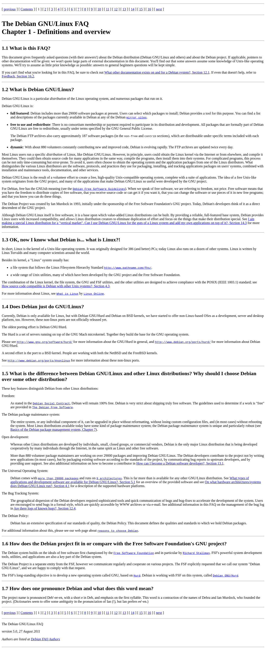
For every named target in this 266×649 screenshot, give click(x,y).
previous (10, 9)
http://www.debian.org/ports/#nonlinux (39, 360)
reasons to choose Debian (118, 531)
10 (99, 9)
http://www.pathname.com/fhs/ (127, 268)
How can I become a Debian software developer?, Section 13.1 (180, 463)
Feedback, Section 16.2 (18, 76)
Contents (27, 9)
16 (149, 9)
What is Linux (67, 293)
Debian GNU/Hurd (225, 575)
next (159, 9)
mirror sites (136, 117)
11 (107, 9)
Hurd (137, 575)
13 (124, 9)
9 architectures (109, 478)
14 (132, 9)
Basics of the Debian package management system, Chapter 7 (53, 429)
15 (141, 9)
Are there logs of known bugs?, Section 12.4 (45, 508)
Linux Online (94, 293)
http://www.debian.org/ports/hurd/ (183, 342)
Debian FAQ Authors (45, 639)
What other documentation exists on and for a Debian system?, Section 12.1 (157, 72)
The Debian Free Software (52, 407)
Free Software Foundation (133, 553)
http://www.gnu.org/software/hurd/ (44, 342)
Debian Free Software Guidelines (99, 189)
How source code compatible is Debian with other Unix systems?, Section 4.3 (56, 286)
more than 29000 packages (58, 478)
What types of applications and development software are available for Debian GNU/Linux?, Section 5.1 (129, 480)
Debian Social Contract (51, 403)
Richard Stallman (196, 553)
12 (116, 9)
